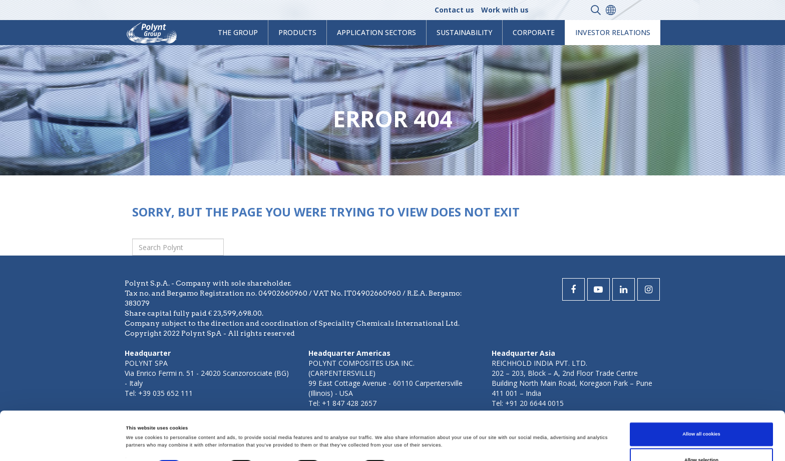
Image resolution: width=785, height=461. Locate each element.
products (297, 32)
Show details (415, 422)
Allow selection (701, 411)
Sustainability (464, 32)
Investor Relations (612, 32)
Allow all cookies (701, 385)
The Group (238, 32)
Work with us (505, 10)
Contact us (454, 10)
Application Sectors (376, 32)
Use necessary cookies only (701, 437)
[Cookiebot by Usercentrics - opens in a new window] (65, 444)
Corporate (534, 32)
